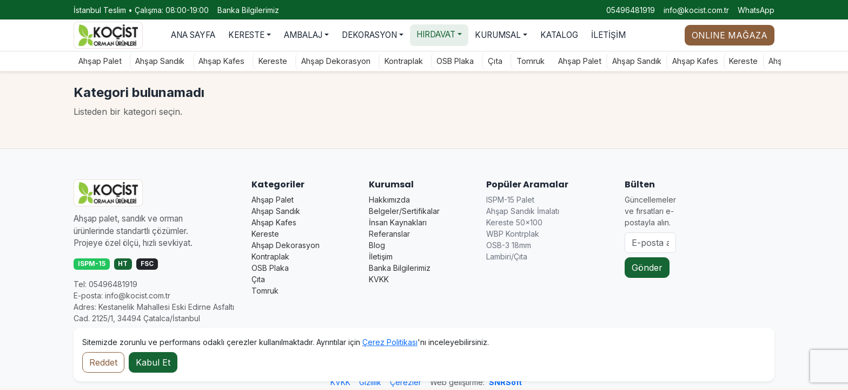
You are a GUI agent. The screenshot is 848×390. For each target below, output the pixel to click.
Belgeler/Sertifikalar (404, 211)
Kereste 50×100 (514, 222)
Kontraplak (394, 61)
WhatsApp (756, 10)
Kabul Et (153, 362)
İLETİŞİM (608, 35)
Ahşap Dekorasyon (326, 61)
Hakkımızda (389, 199)
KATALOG (559, 35)
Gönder (647, 267)
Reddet (103, 362)
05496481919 (630, 10)
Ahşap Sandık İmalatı (522, 211)
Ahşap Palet (90, 61)
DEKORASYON (369, 35)
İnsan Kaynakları (398, 222)
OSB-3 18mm (508, 245)
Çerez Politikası (390, 342)
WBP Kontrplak (512, 233)
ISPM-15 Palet (510, 199)
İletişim (381, 256)
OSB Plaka (446, 61)
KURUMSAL (498, 35)
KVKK (379, 279)
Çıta (486, 61)
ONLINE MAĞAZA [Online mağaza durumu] (729, 35)
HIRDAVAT (435, 34)
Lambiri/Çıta (506, 256)
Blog (377, 245)
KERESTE (246, 35)
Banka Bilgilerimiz (248, 10)
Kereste (263, 61)
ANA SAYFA (193, 35)
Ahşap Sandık (150, 61)
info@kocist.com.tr (696, 10)
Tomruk (521, 61)
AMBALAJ (303, 35)
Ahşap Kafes (212, 61)
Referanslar (389, 233)
